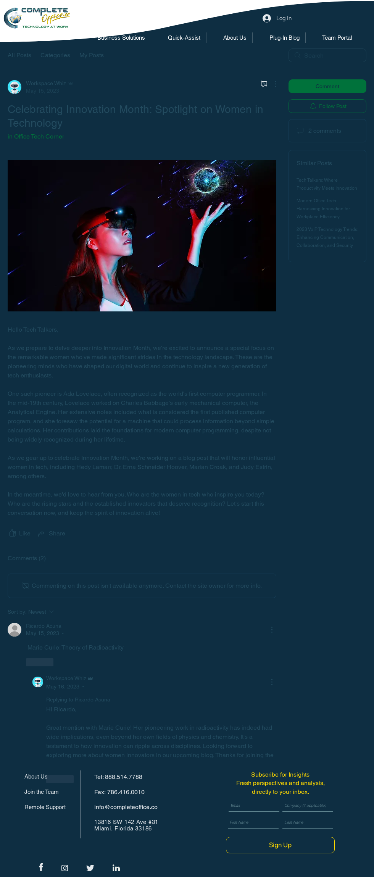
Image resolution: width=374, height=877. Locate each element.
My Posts (91, 55)
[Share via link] (51, 533)
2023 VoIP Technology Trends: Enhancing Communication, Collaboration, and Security (327, 237)
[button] (116, 37)
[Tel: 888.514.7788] (121, 777)
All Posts (19, 55)
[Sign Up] (280, 845)
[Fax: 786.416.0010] (121, 792)
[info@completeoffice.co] (128, 807)
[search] (327, 55)
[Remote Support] (48, 807)
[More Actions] (271, 84)
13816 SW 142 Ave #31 (126, 822)
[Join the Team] (48, 791)
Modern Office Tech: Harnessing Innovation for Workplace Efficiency (323, 208)
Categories (55, 55)
